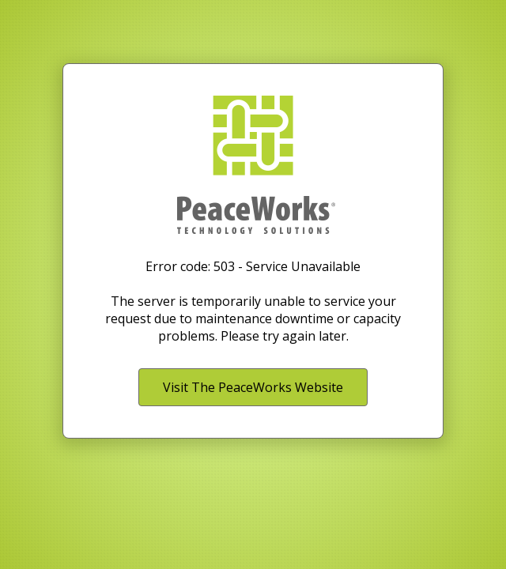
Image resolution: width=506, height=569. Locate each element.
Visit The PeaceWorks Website (253, 387)
